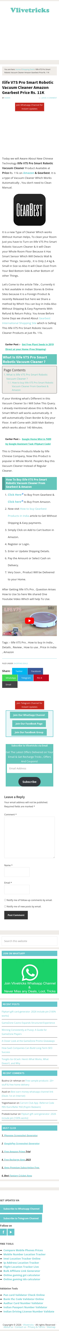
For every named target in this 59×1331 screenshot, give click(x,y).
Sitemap (51, 1327)
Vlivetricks (29, 9)
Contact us (20, 1327)
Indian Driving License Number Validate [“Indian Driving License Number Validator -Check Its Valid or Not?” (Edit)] (28, 1311)
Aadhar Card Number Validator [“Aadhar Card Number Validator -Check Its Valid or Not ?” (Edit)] (23, 1303)
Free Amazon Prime (14, 1151)
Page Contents (15, 370)
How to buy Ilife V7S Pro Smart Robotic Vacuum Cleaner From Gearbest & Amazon (32, 386)
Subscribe (29, 782)
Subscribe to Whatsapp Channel (21, 1208)
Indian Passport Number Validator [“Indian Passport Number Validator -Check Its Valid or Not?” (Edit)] (25, 1307)
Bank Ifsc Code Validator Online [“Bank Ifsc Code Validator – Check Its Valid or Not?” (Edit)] (23, 1299)
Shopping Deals (21, 663)
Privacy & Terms (36, 1327)
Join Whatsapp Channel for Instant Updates (29, 106)
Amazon (28, 173)
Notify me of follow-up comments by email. (29, 900)
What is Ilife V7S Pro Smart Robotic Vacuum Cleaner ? (27, 376)
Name (8, 865)
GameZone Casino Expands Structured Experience (28, 1022)
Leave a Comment (49, 98)
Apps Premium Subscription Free (22, 1167)
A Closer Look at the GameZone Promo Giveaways (28, 1040)
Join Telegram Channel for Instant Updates (29, 705)
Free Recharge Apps (14, 1159)
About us (8, 1327)
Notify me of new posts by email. (24, 906)
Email (8, 882)
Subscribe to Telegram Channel (21, 1218)
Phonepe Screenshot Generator (21, 1135)
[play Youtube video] (29, 621)
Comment (10, 814)
